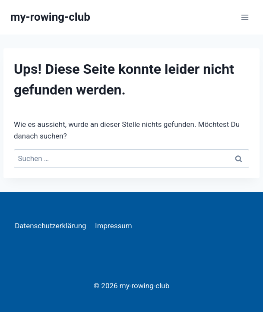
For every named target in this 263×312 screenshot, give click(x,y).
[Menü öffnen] (245, 17)
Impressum (113, 225)
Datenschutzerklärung (50, 225)
